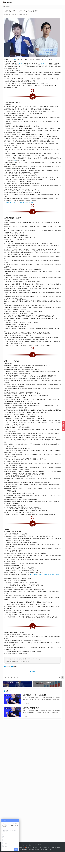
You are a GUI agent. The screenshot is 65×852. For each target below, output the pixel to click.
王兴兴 (20, 64)
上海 (15, 160)
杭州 (15, 59)
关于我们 (40, 845)
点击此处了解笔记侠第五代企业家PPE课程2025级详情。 (19, 202)
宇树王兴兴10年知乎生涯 (31, 709)
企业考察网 (57, 847)
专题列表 (30, 845)
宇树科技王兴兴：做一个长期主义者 (34, 695)
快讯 (35, 845)
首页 (4, 6)
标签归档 (24, 845)
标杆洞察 (20, 14)
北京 (21, 66)
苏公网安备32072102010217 (33, 847)
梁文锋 (42, 64)
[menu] (60, 2)
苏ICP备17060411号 (44, 847)
